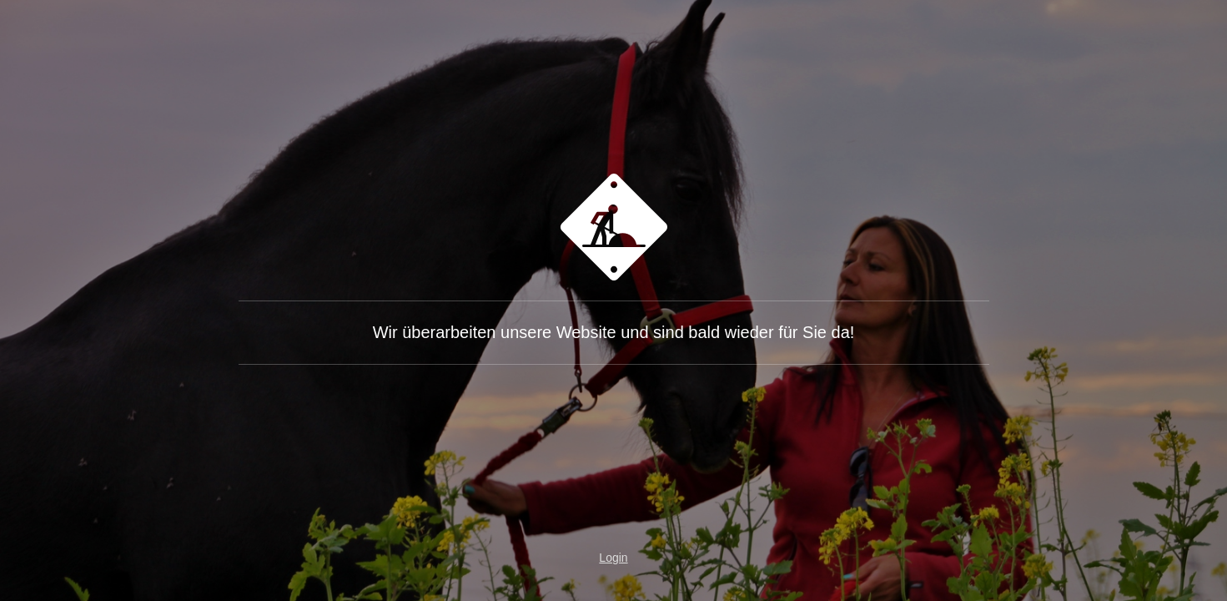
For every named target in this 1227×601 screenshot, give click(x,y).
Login (613, 557)
